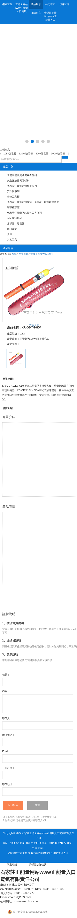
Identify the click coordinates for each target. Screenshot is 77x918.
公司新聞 (50, 4)
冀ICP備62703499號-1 (40, 853)
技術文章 (65, 4)
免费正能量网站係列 (18, 180)
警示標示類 (13, 207)
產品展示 (36, 4)
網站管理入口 (60, 853)
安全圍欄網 (13, 191)
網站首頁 (7, 4)
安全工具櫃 (13, 196)
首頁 (13, 253)
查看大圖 (34, 325)
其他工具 (12, 239)
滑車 (9, 234)
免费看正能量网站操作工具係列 (24, 212)
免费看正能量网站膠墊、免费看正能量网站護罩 (33, 202)
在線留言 (36, 12)
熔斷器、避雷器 (15, 223)
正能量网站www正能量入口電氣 (21, 8)
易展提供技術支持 (17, 853)
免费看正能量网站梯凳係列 (22, 186)
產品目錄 (23, 253)
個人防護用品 (14, 218)
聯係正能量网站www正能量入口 (50, 16)
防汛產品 (12, 228)
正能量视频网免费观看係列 (22, 175)
